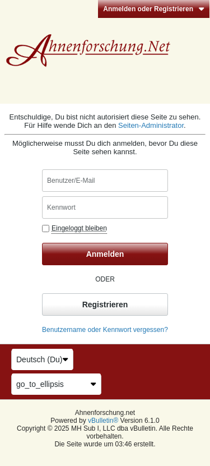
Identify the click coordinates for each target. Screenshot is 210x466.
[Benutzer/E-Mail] (105, 180)
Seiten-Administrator (151, 125)
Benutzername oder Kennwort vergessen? (105, 330)
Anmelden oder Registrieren (153, 9)
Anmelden (105, 254)
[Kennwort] (105, 207)
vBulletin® (103, 421)
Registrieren (105, 304)
